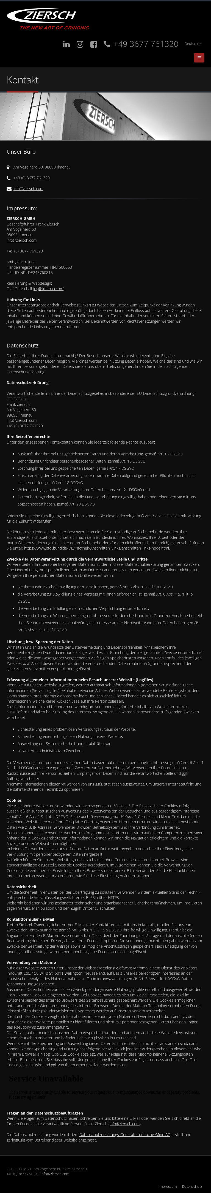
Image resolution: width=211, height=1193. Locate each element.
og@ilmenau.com (48, 288)
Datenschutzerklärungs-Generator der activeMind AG (124, 1134)
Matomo (140, 968)
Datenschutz (192, 1186)
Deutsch (193, 43)
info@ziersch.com (28, 188)
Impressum (168, 1186)
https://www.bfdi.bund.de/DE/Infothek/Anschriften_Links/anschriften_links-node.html (96, 548)
